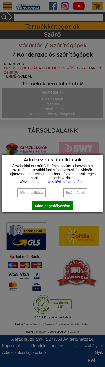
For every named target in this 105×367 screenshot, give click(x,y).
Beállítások (75, 193)
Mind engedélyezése (52, 206)
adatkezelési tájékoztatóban (62, 182)
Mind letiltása (31, 193)
